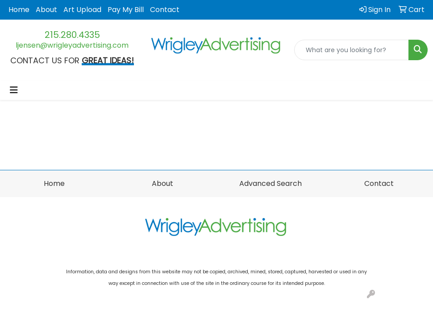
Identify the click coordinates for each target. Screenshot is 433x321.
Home (18, 9)
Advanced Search (270, 183)
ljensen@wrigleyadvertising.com (72, 45)
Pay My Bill (126, 9)
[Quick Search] (351, 50)
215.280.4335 (72, 35)
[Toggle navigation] (13, 90)
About (46, 9)
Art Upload (82, 9)
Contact (164, 9)
